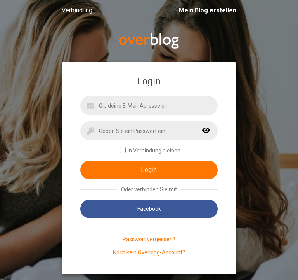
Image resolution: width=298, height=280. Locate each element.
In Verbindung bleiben (150, 150)
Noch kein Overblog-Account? (149, 252)
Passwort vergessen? (149, 239)
